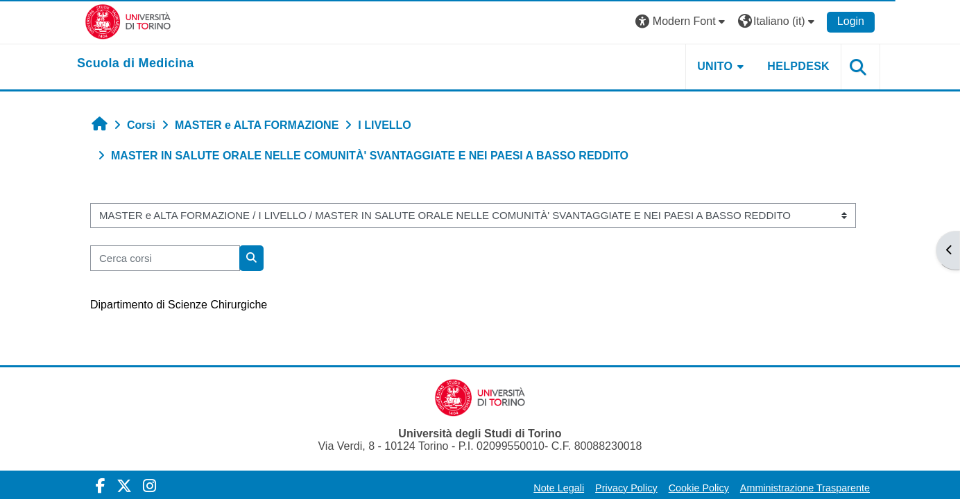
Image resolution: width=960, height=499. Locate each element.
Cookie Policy (699, 487)
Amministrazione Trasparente (805, 487)
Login (850, 21)
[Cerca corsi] (165, 258)
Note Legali (558, 487)
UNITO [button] (714, 66)
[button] (681, 22)
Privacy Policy (626, 487)
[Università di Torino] (128, 21)
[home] (135, 63)
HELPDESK (798, 66)
